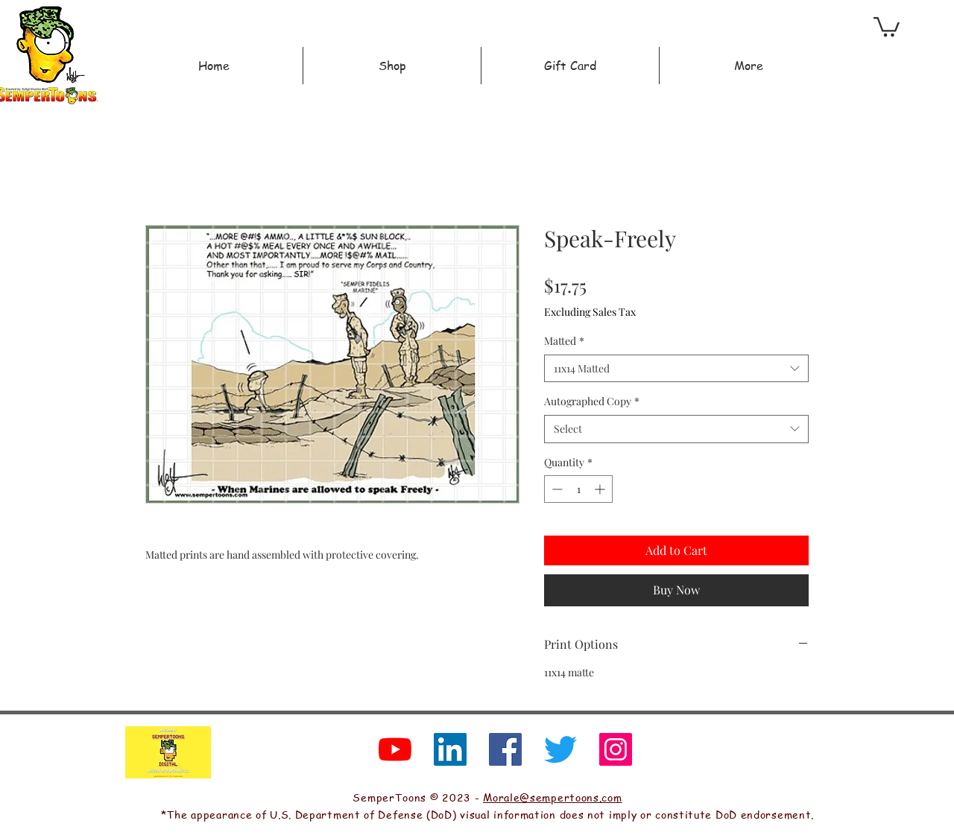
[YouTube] (395, 749)
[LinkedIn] (450, 749)
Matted (564, 341)
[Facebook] (505, 749)
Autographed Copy (591, 401)
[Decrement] (555, 489)
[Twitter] (560, 749)
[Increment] (601, 489)
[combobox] (676, 369)
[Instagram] (615, 749)
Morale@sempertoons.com (552, 797)
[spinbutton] (578, 489)
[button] (887, 25)
